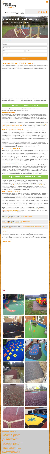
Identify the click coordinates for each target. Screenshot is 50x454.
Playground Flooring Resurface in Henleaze (11, 452)
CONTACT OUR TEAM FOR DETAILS (25, 105)
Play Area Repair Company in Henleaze (10, 449)
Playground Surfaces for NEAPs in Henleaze (12, 448)
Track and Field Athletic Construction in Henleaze (13, 442)
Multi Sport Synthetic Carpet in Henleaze (11, 435)
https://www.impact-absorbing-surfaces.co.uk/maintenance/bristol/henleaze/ (28, 184)
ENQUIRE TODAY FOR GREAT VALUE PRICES (25, 177)
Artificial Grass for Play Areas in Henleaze (11, 434)
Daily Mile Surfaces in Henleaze (9, 446)
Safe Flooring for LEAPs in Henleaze (10, 447)
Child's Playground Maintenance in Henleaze (11, 451)
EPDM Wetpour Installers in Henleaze (11, 438)
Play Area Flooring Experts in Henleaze (11, 444)
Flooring (4, 432)
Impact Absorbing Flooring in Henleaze (10, 431)
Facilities (4, 440)
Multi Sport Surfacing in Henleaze (10, 443)
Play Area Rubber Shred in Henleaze (10, 436)
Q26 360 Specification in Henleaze (9, 439)
